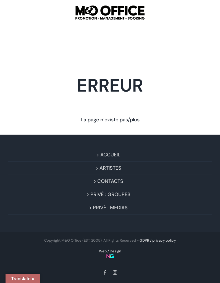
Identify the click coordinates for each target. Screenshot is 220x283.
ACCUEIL (110, 154)
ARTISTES (110, 168)
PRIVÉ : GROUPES (110, 194)
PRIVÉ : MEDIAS (110, 207)
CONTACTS (110, 181)
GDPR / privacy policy (158, 240)
